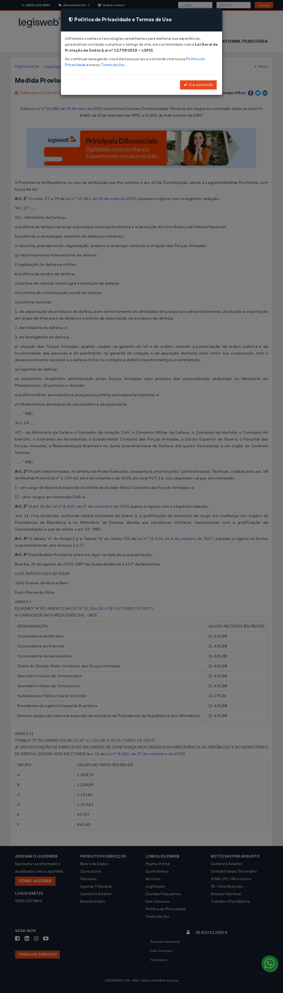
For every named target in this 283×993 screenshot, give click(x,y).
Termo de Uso (113, 65)
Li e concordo (198, 84)
